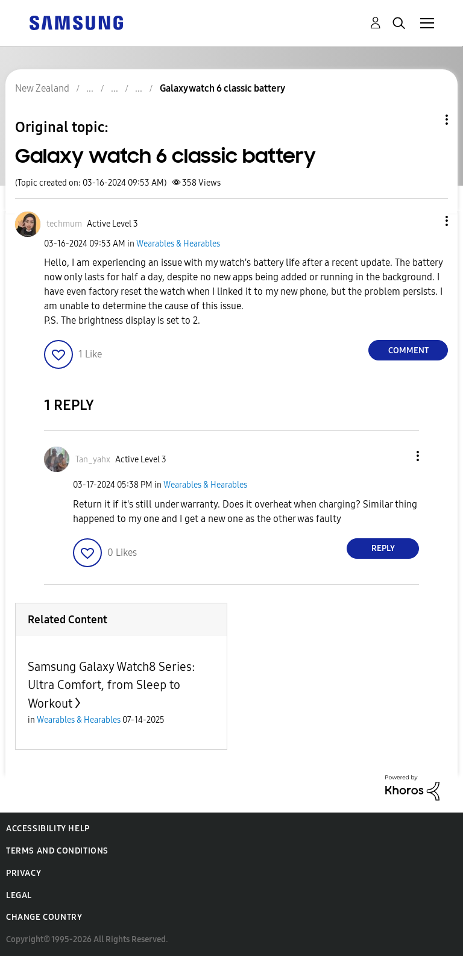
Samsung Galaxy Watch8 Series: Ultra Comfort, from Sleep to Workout (111, 685)
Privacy (23, 873)
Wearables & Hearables (178, 244)
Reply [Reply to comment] (383, 548)
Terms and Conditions (57, 851)
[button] (427, 221)
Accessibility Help (48, 828)
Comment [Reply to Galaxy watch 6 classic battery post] (408, 350)
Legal (19, 895)
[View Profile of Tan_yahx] (92, 459)
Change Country (44, 917)
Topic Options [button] (426, 119)
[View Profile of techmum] (64, 224)
